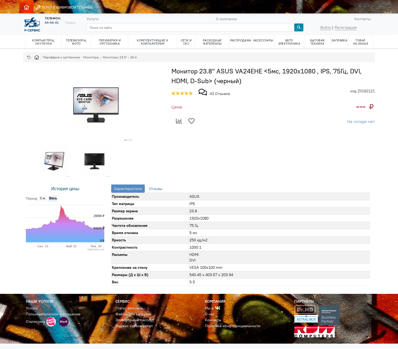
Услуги (92, 18)
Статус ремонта (129, 308)
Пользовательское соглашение (53, 314)
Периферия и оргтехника (61, 57)
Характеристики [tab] (128, 188)
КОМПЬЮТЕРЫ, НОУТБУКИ (43, 41)
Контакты (362, 18)
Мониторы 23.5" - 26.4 (120, 57)
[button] (28, 57)
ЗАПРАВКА (339, 40)
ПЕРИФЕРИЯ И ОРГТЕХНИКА (110, 41)
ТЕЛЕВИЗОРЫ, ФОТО (76, 41)
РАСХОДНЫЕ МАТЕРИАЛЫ (212, 41)
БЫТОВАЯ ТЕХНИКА (317, 41)
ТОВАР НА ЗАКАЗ (360, 41)
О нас (209, 314)
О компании (226, 18)
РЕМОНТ (64, 7)
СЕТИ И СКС (186, 41)
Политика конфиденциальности (232, 325)
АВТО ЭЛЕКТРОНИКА (289, 41)
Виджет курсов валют (134, 325)
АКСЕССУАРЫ (263, 40)
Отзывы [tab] (155, 188)
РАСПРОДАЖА (240, 40)
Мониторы (91, 57)
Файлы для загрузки (133, 314)
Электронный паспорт (134, 320)
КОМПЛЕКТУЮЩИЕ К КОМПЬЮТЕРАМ (152, 41)
